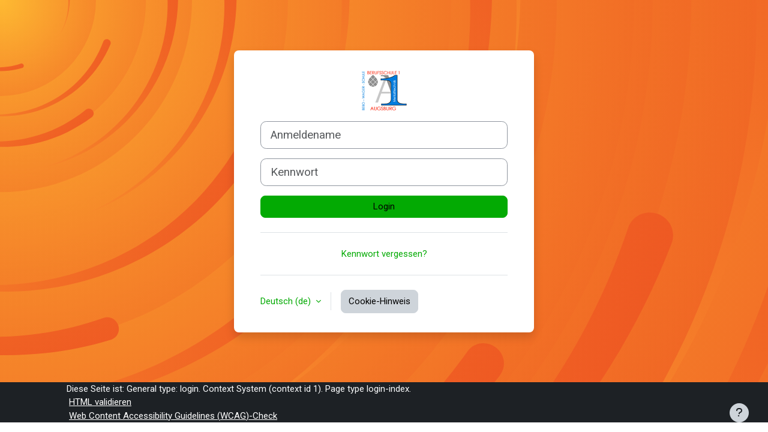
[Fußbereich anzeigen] (739, 412)
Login (384, 206)
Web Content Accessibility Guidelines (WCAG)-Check (173, 415)
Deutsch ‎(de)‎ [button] (286, 301)
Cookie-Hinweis (379, 301)
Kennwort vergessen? (384, 253)
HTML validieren (100, 402)
